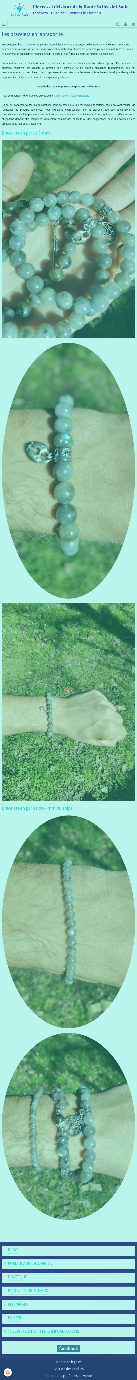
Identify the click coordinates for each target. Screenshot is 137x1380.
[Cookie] (8, 1372)
